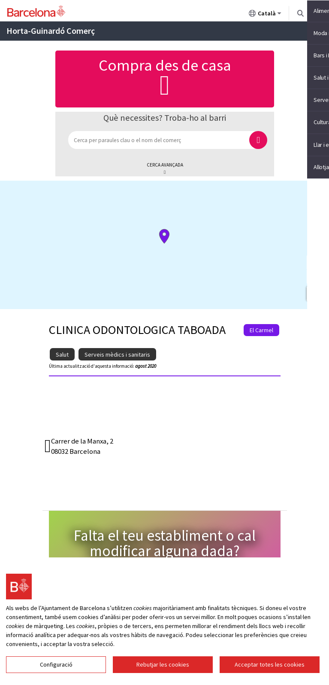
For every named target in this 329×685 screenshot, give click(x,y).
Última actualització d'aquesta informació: (91, 366)
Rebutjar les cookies (162, 664)
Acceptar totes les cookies (270, 664)
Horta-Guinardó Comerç (50, 31)
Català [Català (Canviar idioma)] (265, 15)
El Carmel (261, 330)
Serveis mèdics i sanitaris (117, 354)
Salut (62, 354)
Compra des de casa (164, 78)
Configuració (56, 664)
